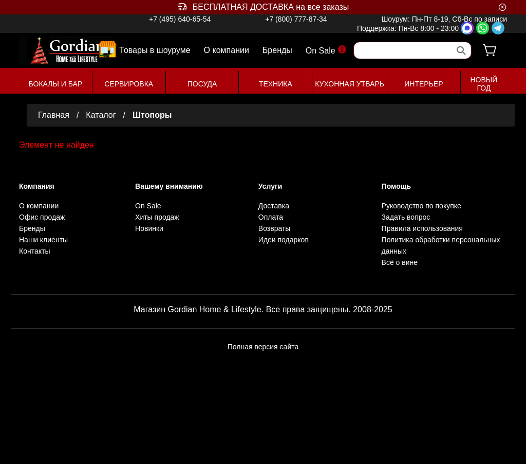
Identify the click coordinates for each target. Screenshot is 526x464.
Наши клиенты (43, 240)
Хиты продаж (157, 217)
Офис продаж (42, 217)
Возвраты (274, 228)
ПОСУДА (202, 84)
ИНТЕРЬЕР (423, 84)
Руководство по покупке (421, 206)
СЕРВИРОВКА (128, 84)
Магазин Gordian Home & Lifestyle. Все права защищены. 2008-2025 (263, 309)
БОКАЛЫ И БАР (56, 84)
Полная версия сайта (263, 347)
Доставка (273, 206)
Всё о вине (400, 262)
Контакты (34, 251)
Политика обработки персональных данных (441, 245)
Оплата (270, 217)
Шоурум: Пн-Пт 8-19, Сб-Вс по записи (444, 19)
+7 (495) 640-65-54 (180, 19)
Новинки (149, 228)
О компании (226, 50)
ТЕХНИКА (275, 84)
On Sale (326, 50)
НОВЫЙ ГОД (483, 84)
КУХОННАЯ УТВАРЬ (349, 84)
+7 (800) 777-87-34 (296, 19)
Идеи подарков (283, 240)
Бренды (277, 50)
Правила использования (422, 228)
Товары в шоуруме (154, 50)
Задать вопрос (406, 217)
